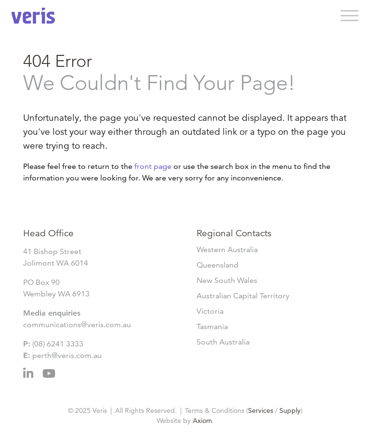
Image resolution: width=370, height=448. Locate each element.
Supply (290, 410)
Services (260, 410)
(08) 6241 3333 (57, 343)
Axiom (202, 420)
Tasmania (212, 326)
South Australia (223, 341)
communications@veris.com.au (77, 324)
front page (153, 166)
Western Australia (227, 249)
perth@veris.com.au (67, 355)
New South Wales (227, 280)
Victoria (210, 311)
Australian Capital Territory (243, 295)
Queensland (217, 264)
